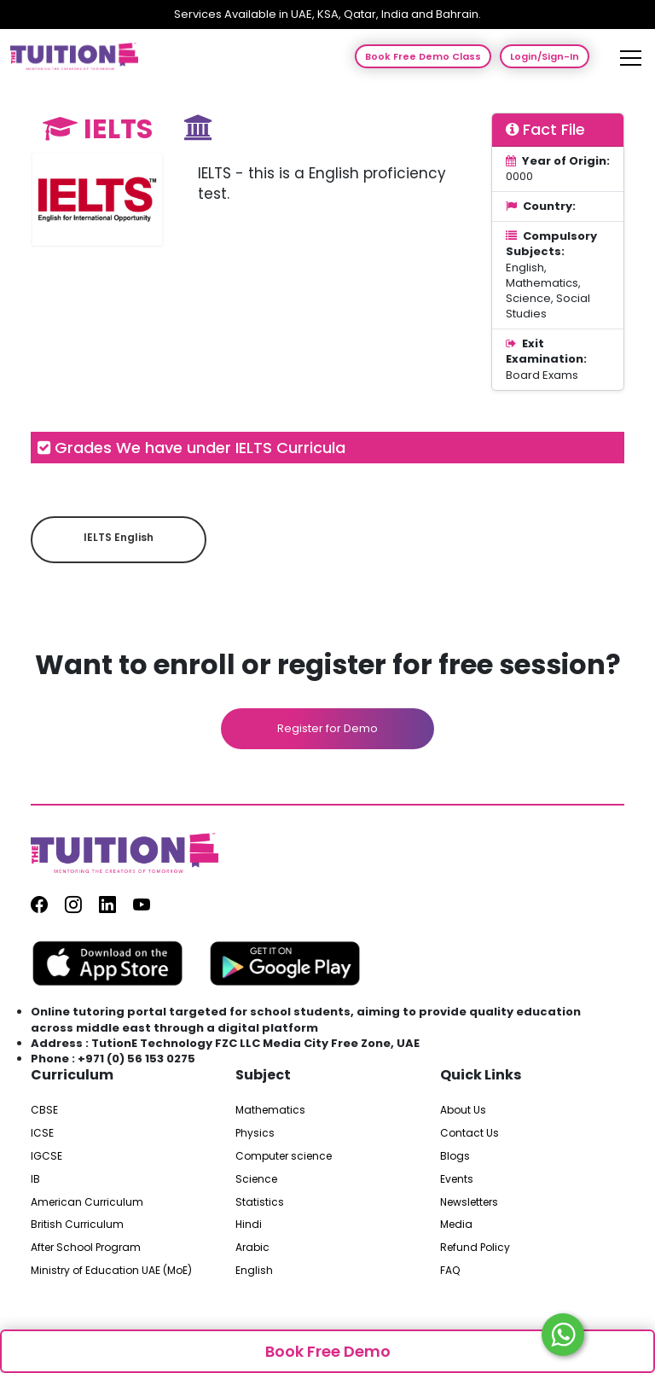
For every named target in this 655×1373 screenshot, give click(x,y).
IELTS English (119, 537)
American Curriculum (87, 1202)
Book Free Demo (328, 1351)
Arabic (252, 1247)
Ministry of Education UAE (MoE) (111, 1270)
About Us (463, 1110)
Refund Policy (475, 1247)
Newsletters (469, 1202)
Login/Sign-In (544, 56)
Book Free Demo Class (423, 56)
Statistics (259, 1202)
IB (35, 1179)
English (254, 1270)
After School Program (86, 1247)
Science (256, 1179)
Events (456, 1179)
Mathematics (270, 1110)
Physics (255, 1133)
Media (456, 1224)
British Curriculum (77, 1224)
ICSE (42, 1133)
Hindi (248, 1224)
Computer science (283, 1156)
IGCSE (46, 1156)
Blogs (455, 1156)
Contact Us (469, 1133)
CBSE (44, 1110)
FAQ (450, 1270)
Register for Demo (327, 728)
